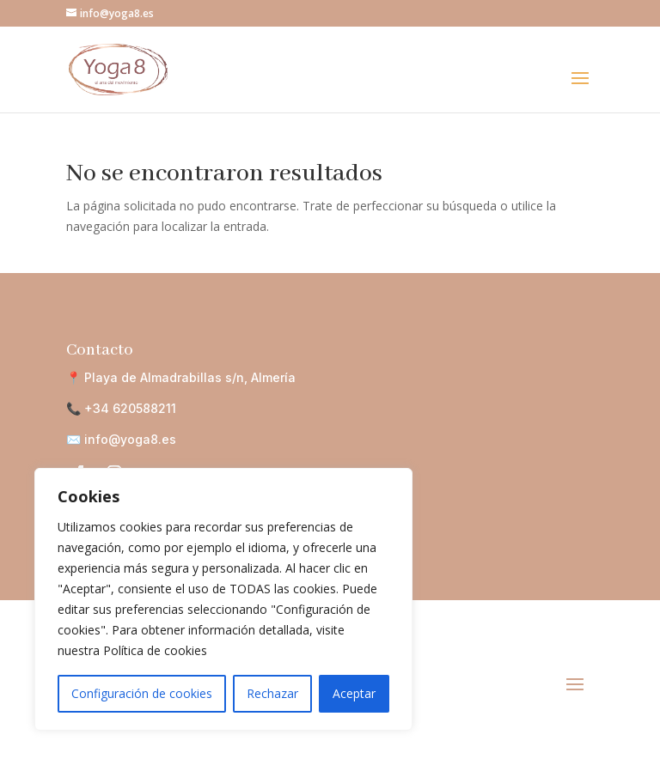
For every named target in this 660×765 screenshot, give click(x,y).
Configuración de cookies (141, 693)
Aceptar (354, 693)
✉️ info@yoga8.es (121, 439)
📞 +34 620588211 (121, 408)
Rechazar (272, 693)
